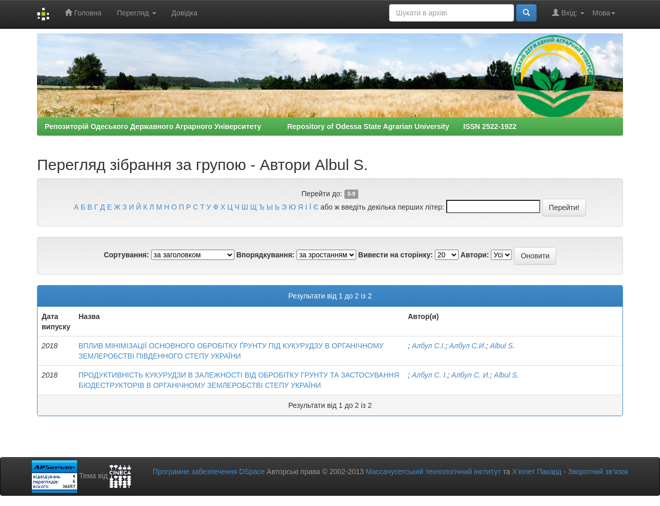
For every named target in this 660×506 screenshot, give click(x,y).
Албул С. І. (429, 375)
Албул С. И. (470, 375)
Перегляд (136, 13)
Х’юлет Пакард (536, 471)
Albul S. (502, 346)
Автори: (475, 255)
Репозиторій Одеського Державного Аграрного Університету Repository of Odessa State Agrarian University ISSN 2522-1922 (281, 126)
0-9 (351, 194)
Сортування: (126, 255)
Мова (603, 13)
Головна (83, 12)
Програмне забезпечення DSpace (209, 471)
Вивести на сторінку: (395, 255)
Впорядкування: (265, 255)
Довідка (184, 13)
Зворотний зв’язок (598, 471)
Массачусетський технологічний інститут (433, 471)
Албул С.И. (467, 346)
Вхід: (568, 12)
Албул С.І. (428, 346)
